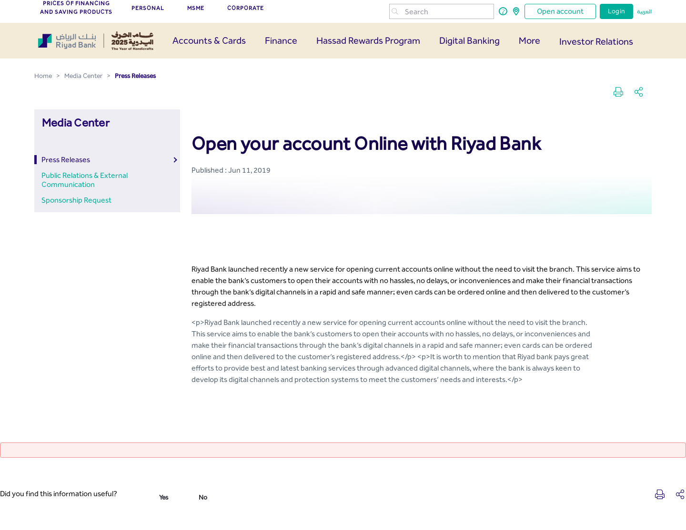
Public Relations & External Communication (84, 180)
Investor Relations (596, 41)
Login (616, 11)
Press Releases (65, 159)
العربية (644, 11)
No (203, 497)
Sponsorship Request (76, 200)
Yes (163, 497)
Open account (560, 11)
